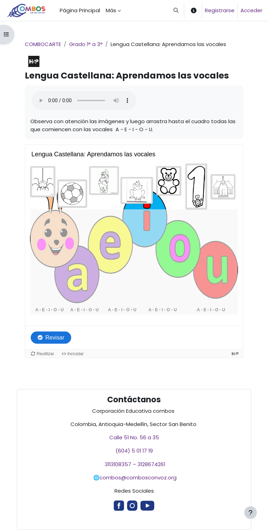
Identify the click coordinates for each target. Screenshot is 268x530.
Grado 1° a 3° (86, 44)
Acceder (251, 10)
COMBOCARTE (43, 44)
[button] (176, 10)
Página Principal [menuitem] (80, 10)
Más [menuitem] (111, 10)
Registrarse (219, 10)
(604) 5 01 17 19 (134, 450)
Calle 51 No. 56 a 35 (134, 437)
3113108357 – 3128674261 (134, 464)
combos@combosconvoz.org (138, 477)
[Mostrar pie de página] (250, 512)
